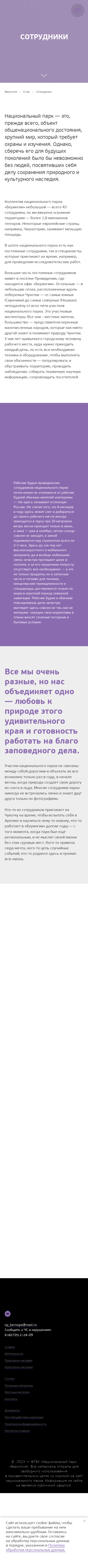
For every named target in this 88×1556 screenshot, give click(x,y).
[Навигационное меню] (77, 10)
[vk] (8, 1314)
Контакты (11, 1399)
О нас (26, 92)
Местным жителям (17, 1392)
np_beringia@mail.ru (21, 1325)
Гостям (9, 1378)
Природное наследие (18, 1360)
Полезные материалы (19, 1385)
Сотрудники (44, 92)
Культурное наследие (19, 1367)
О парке (10, 1347)
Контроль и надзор (17, 1431)
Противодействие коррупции (24, 1417)
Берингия (11, 92)
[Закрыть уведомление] (84, 1521)
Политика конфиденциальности (25, 1424)
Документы (12, 1410)
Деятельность (14, 1353)
